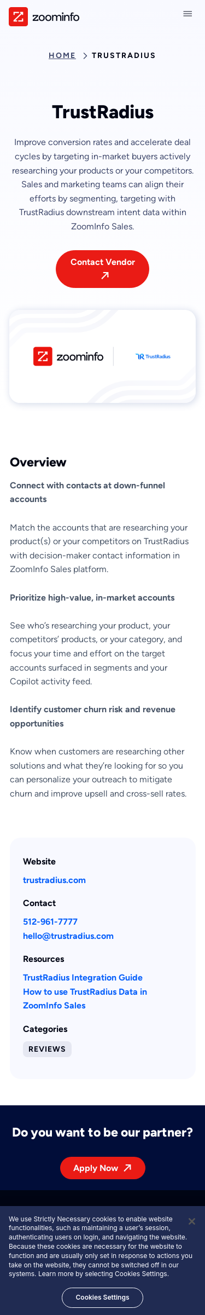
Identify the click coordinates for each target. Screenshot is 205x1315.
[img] (44, 16)
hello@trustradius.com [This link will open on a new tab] (68, 936)
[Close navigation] (189, 13)
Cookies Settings (102, 1300)
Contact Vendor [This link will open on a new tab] (103, 262)
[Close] (192, 1224)
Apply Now (95, 1168)
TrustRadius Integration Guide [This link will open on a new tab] (83, 977)
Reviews (47, 1049)
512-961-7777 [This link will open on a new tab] (50, 921)
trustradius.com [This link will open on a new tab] (54, 880)
